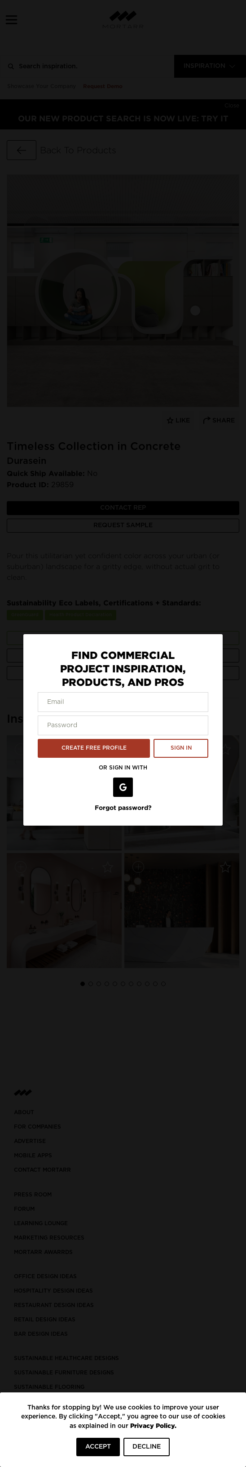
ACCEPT (98, 1447)
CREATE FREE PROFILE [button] (94, 748)
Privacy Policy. (153, 1425)
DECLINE (146, 1447)
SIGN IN (181, 748)
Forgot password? (123, 807)
